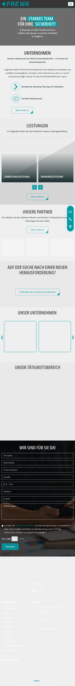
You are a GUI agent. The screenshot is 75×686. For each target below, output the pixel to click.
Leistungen (9, 618)
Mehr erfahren (22, 110)
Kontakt (7, 613)
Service (7, 622)
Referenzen (9, 627)
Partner (7, 632)
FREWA (36, 681)
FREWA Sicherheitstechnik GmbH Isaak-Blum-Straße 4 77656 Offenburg (52, 610)
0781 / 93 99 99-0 (46, 620)
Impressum (8, 636)
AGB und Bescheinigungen (15, 646)
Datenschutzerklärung (25, 527)
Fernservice (9, 651)
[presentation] (34, 188)
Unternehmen (10, 608)
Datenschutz (9, 641)
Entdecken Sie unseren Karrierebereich (38, 292)
